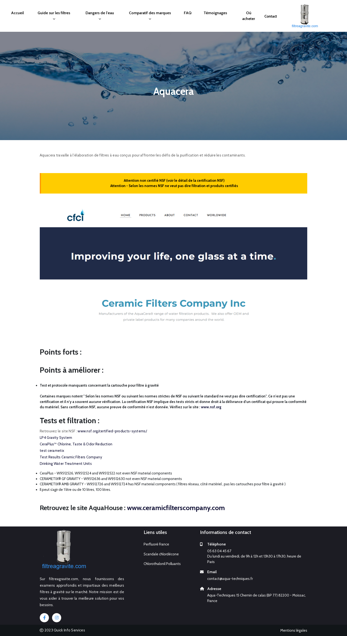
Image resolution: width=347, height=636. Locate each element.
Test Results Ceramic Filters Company (71, 457)
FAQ (188, 13)
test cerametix (52, 450)
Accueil (17, 13)
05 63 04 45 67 (219, 551)
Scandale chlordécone (161, 554)
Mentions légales (293, 630)
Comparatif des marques (150, 15)
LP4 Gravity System (56, 437)
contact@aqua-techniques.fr (230, 579)
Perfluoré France (156, 544)
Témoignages (215, 13)
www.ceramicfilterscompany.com (176, 508)
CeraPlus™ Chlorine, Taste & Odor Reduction (76, 444)
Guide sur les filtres (54, 15)
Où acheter (248, 16)
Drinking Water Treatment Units (66, 463)
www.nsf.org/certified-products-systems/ (112, 431)
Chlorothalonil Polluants (162, 564)
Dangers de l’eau (100, 15)
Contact (270, 16)
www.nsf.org (211, 407)
